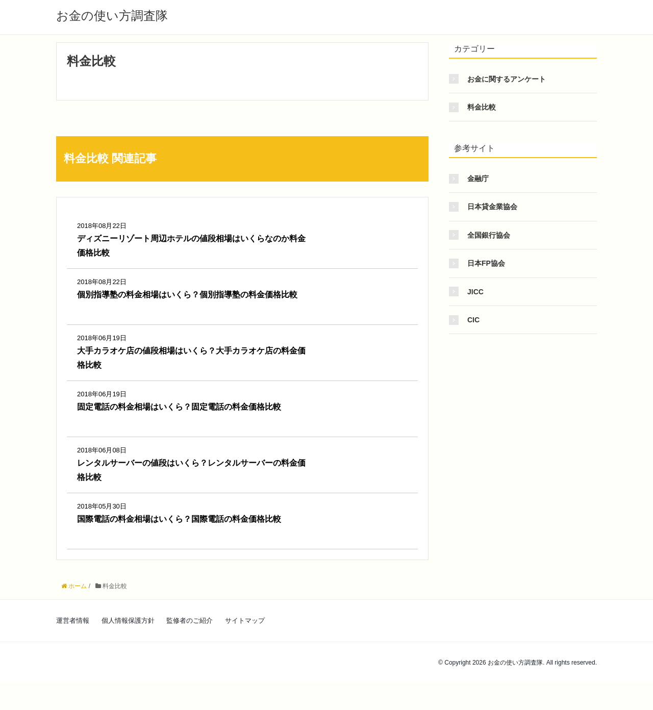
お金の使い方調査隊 (112, 15)
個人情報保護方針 (128, 620)
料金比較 (481, 107)
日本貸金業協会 (492, 206)
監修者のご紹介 (189, 620)
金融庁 (478, 178)
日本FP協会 (486, 263)
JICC (475, 292)
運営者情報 (72, 620)
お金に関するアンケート (506, 79)
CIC (473, 320)
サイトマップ (245, 620)
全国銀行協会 (488, 235)
